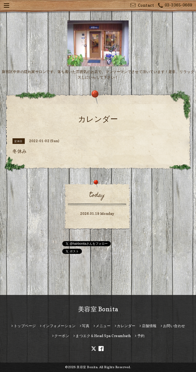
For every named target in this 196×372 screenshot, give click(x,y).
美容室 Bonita (98, 309)
